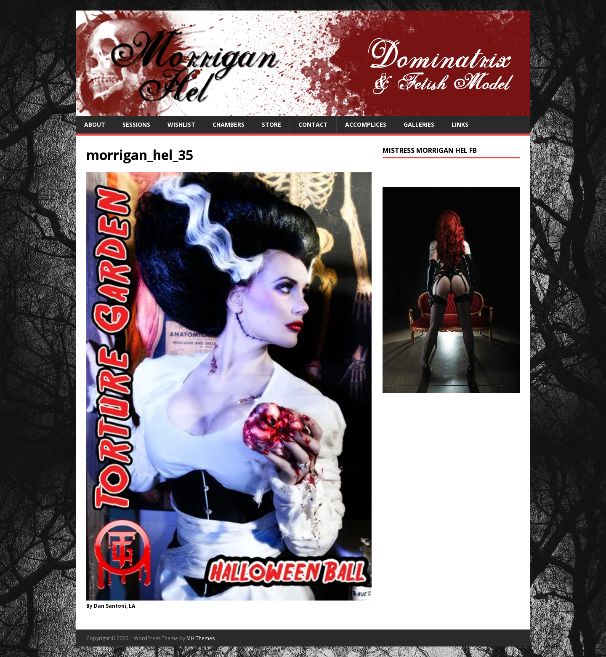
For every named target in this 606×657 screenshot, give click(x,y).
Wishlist (181, 124)
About (94, 124)
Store (271, 124)
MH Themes (200, 638)
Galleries (419, 124)
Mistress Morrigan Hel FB (430, 150)
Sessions (136, 124)
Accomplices (365, 124)
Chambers (229, 124)
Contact (313, 124)
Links (460, 124)
